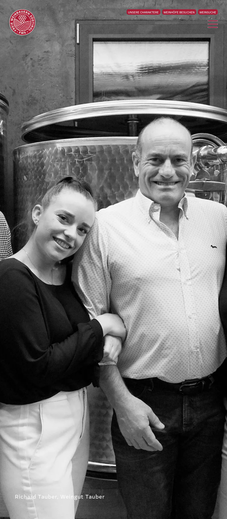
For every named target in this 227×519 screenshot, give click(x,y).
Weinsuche (207, 12)
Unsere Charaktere (143, 12)
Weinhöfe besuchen (179, 12)
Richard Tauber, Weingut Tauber (60, 496)
